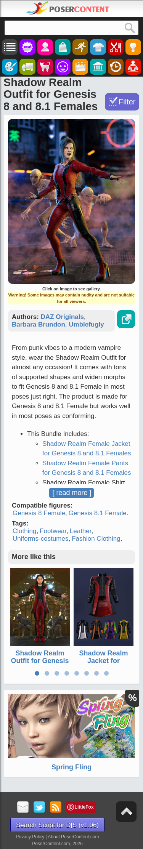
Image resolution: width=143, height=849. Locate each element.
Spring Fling (71, 767)
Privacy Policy (30, 836)
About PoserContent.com (73, 836)
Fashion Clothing (96, 538)
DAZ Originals (62, 316)
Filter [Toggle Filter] (127, 102)
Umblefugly (86, 324)
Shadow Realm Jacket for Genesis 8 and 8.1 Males (103, 664)
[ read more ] (71, 493)
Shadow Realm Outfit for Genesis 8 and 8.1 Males (40, 660)
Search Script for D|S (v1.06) (57, 825)
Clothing (24, 531)
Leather (81, 531)
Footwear (53, 531)
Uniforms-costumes (40, 538)
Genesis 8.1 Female (98, 513)
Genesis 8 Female (39, 513)
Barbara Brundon (38, 324)
